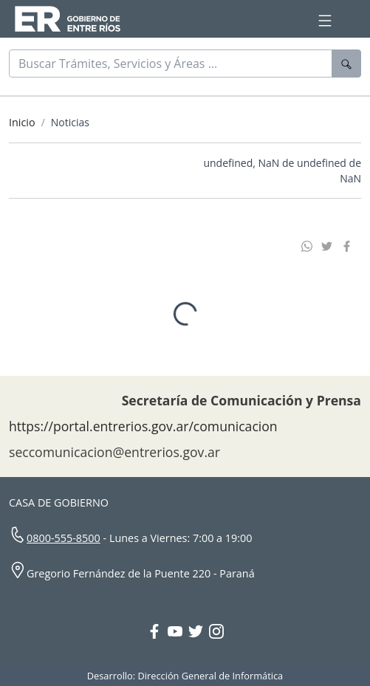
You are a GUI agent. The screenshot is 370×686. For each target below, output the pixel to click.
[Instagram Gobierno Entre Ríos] (216, 629)
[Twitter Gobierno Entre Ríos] (198, 629)
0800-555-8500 (63, 534)
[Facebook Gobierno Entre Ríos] (157, 629)
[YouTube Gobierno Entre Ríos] (178, 629)
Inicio (22, 122)
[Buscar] (170, 63)
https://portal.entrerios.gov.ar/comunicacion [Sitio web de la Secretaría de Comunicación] (143, 422)
